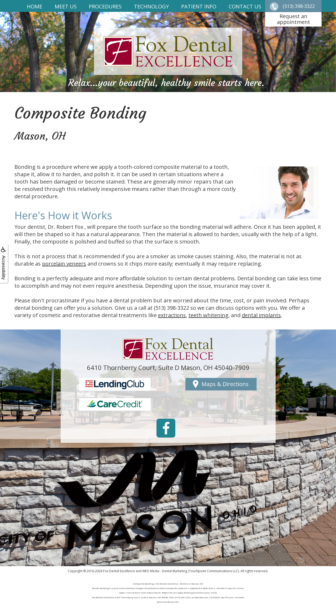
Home (34, 6)
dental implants (261, 315)
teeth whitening (208, 315)
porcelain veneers (64, 263)
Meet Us (66, 6)
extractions (172, 315)
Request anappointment (293, 19)
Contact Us (245, 6)
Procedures (105, 6)
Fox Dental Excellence (119, 571)
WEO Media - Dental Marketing (164, 571)
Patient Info (198, 6)
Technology (151, 6)
